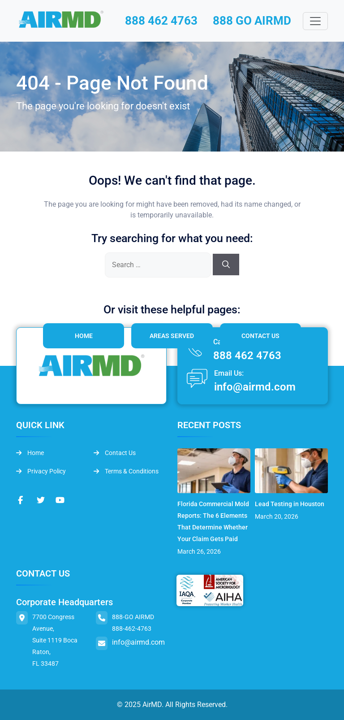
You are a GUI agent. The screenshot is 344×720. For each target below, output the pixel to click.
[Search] (226, 264)
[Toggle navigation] (315, 21)
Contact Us (260, 335)
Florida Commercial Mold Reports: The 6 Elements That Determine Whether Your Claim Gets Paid (213, 521)
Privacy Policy (41, 471)
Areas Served (172, 335)
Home (84, 335)
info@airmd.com (255, 387)
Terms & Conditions (126, 471)
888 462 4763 (161, 20)
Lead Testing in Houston (289, 503)
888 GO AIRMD (252, 20)
